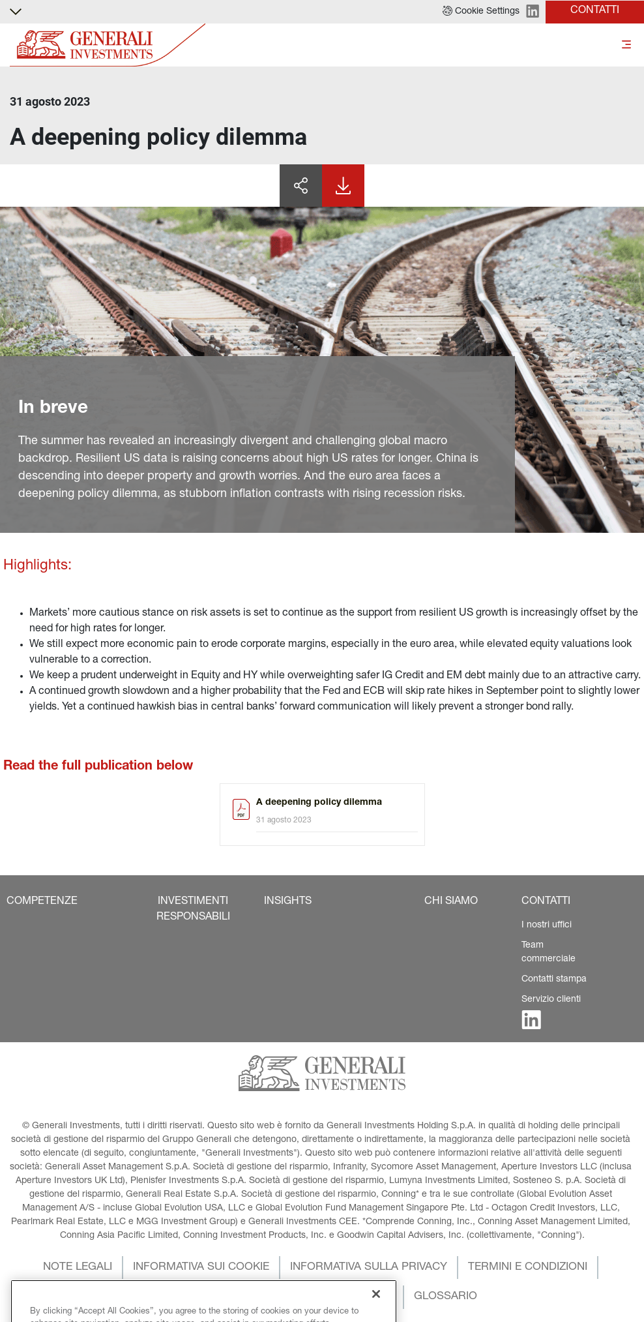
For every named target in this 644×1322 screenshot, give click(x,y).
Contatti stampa (554, 979)
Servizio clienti (551, 999)
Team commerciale (548, 952)
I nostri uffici (546, 925)
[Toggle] (626, 45)
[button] (481, 11)
